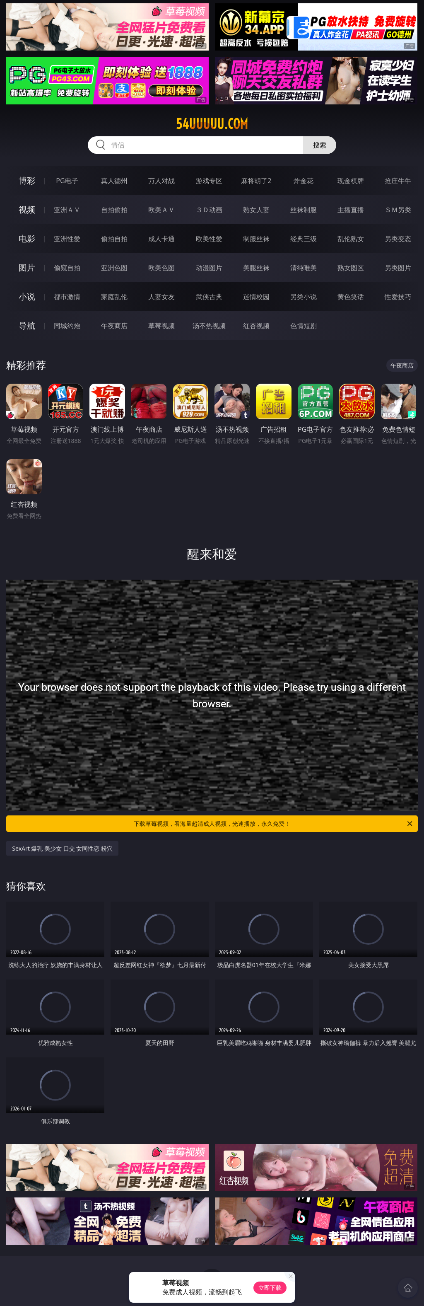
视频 (27, 209)
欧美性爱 (209, 238)
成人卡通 (161, 238)
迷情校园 (256, 296)
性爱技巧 (398, 296)
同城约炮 (67, 325)
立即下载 (270, 1287)
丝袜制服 (303, 209)
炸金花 (303, 180)
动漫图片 (209, 267)
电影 (27, 238)
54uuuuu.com (212, 124)
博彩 (27, 180)
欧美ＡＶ (161, 209)
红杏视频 (256, 325)
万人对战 (161, 180)
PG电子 (67, 180)
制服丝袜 (256, 238)
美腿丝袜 (256, 267)
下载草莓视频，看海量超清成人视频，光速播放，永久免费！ (274, 824)
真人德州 (114, 180)
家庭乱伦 (114, 296)
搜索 (319, 145)
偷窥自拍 (67, 267)
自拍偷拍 (114, 209)
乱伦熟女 (350, 238)
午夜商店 (114, 325)
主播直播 (350, 209)
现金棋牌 (350, 180)
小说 (27, 296)
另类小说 (303, 296)
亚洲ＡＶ (67, 209)
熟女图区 (350, 267)
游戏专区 (209, 180)
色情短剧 (303, 325)
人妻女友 (161, 296)
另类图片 (398, 267)
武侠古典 (209, 296)
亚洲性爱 (67, 238)
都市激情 (67, 296)
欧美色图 (161, 267)
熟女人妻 (256, 209)
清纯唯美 (303, 267)
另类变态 (398, 238)
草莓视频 (161, 325)
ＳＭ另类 (398, 209)
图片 (27, 267)
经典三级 (303, 238)
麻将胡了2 (256, 180)
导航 (27, 325)
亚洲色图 (114, 267)
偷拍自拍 (114, 238)
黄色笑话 (350, 296)
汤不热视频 (209, 325)
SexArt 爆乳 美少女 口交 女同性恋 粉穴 (62, 848)
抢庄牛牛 (398, 180)
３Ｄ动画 (209, 209)
